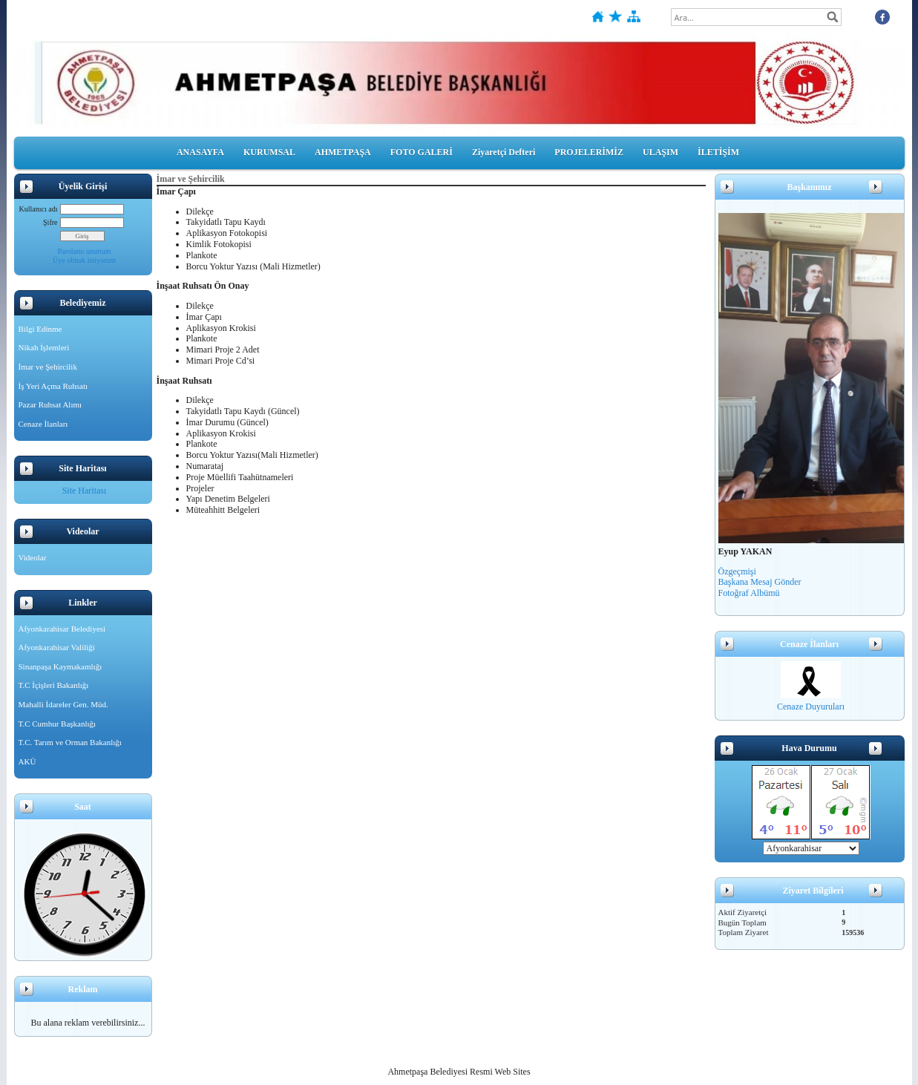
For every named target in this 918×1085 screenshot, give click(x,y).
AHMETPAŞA (343, 152)
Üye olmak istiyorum (84, 260)
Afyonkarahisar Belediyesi (62, 628)
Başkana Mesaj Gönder (759, 582)
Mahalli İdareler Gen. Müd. (63, 704)
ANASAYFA (200, 152)
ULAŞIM (660, 152)
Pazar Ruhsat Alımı (50, 404)
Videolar (33, 557)
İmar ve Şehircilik (48, 366)
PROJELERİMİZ (588, 152)
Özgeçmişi (737, 571)
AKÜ (27, 761)
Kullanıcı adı (38, 209)
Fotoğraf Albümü (749, 593)
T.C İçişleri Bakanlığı (54, 685)
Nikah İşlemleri (44, 347)
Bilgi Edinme (40, 328)
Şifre (50, 222)
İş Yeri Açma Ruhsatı (53, 385)
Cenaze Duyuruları (811, 706)
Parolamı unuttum (84, 251)
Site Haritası (84, 490)
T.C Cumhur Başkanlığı (57, 723)
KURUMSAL (269, 152)
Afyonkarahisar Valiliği (57, 647)
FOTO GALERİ (421, 152)
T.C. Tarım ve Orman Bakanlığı (70, 742)
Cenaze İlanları (43, 423)
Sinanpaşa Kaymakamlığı (60, 666)
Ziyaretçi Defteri (503, 152)
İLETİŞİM (718, 152)
